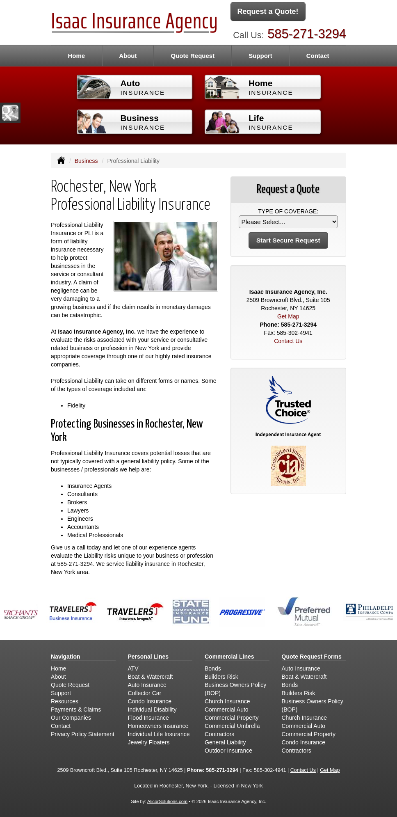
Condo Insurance (150, 701)
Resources (64, 701)
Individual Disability (152, 709)
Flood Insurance (148, 717)
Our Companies (71, 717)
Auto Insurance (147, 685)
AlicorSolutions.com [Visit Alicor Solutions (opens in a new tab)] (167, 801)
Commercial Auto (227, 709)
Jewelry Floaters (149, 742)
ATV (133, 668)
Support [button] (260, 55)
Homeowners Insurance (158, 726)
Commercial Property (231, 717)
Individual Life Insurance (159, 734)
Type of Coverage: (288, 211)
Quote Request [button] (192, 55)
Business (86, 161)
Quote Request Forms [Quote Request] (312, 656)
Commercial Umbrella (232, 726)
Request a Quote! (268, 11)
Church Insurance (227, 701)
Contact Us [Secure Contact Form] (288, 341)
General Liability (225, 742)
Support (61, 693)
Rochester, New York (184, 786)
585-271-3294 (306, 34)
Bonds (213, 668)
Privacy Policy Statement (82, 734)
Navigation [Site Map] (65, 656)
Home (76, 55)
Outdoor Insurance (228, 750)
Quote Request (70, 685)
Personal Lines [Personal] (148, 656)
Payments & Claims (76, 709)
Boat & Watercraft (150, 676)
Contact (317, 55)
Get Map (288, 316)
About (128, 55)
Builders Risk (221, 676)
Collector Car (145, 693)
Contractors (219, 734)
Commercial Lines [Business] (229, 656)
